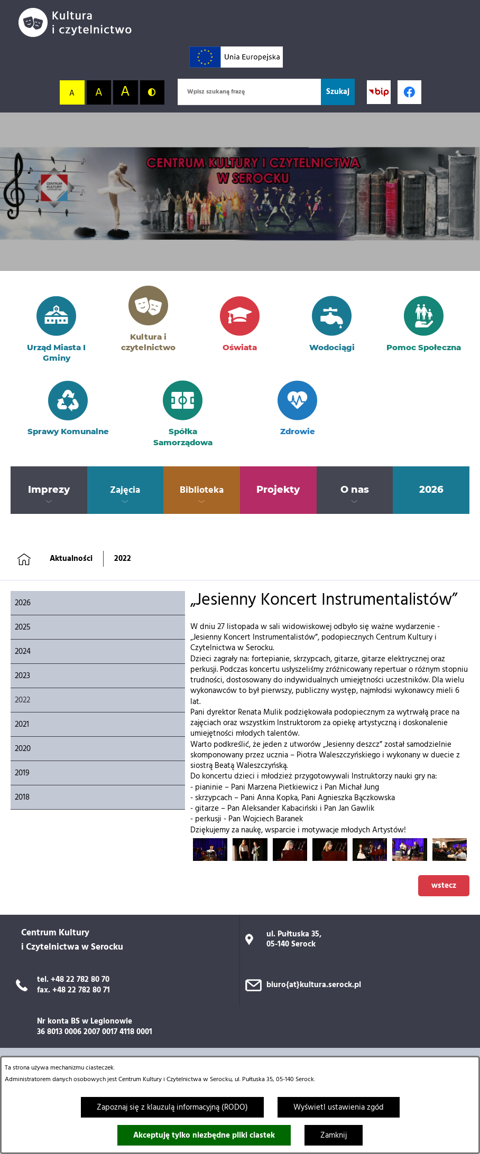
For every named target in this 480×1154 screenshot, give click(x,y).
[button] (210, 858)
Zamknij (333, 1135)
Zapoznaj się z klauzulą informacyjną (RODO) (172, 1107)
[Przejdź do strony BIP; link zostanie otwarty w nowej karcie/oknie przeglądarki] (379, 92)
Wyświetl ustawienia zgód (338, 1107)
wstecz (443, 885)
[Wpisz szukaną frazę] (249, 92)
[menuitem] (49, 490)
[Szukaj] (338, 92)
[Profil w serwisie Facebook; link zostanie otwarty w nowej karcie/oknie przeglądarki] (409, 92)
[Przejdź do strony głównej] (79, 22)
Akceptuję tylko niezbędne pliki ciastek (204, 1135)
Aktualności (71, 558)
